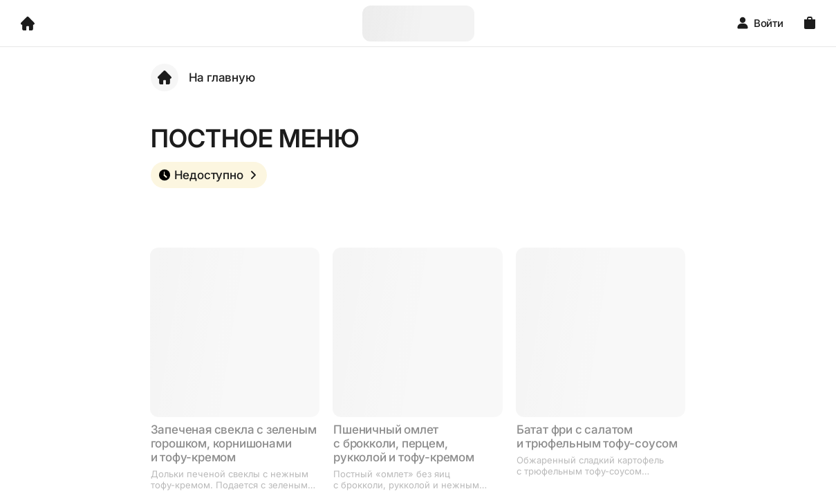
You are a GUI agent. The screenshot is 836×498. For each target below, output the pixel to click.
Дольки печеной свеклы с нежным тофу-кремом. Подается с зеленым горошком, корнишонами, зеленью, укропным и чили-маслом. (231, 479)
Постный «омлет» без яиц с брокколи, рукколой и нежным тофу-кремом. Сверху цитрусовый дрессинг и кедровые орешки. (410, 479)
